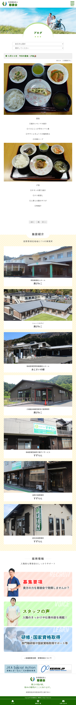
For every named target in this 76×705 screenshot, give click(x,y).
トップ (12, 702)
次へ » (44, 222)
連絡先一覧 (38, 702)
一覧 (38, 222)
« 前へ (32, 222)
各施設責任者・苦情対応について (39, 658)
